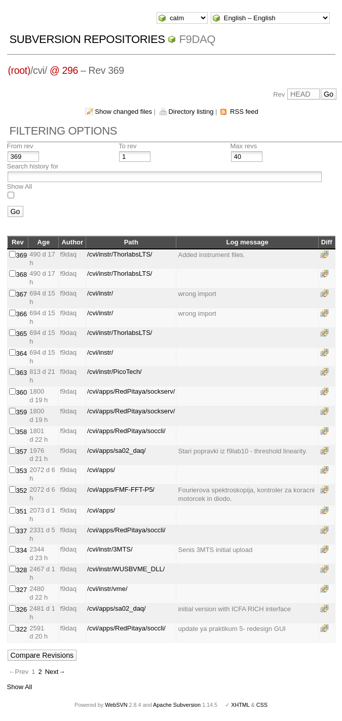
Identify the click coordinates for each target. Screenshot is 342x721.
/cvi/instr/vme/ (107, 588)
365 (21, 333)
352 (21, 490)
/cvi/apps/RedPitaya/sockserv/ (131, 391)
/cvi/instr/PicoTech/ (114, 371)
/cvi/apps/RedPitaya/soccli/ (126, 431)
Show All (19, 186)
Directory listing (191, 111)
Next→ (55, 671)
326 (21, 609)
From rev (20, 146)
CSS (262, 705)
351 (21, 511)
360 (21, 392)
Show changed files (123, 111)
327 (21, 589)
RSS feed (244, 111)
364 (21, 353)
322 (21, 629)
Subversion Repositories (87, 39)
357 (21, 451)
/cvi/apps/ (101, 470)
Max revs (244, 146)
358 (21, 432)
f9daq (197, 39)
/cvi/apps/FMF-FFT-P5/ (121, 489)
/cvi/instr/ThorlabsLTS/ (119, 254)
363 (21, 372)
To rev (127, 146)
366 (21, 314)
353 (21, 471)
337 (21, 531)
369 (21, 255)
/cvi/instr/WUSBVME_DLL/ (126, 569)
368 (21, 274)
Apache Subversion (177, 705)
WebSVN (116, 705)
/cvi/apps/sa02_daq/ (116, 450)
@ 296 (64, 70)
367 (21, 294)
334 (21, 550)
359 (21, 412)
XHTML (240, 705)
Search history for (33, 166)
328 (21, 570)
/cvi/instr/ (100, 293)
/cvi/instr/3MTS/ (110, 549)
